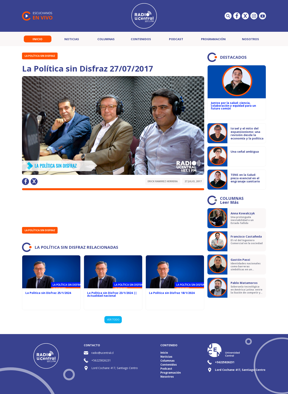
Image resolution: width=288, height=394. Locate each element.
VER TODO (113, 319)
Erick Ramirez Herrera (163, 181)
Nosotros (250, 39)
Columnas (106, 39)
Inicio (37, 39)
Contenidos (141, 39)
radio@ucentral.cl (102, 353)
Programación (213, 39)
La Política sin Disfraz (40, 56)
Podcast (176, 39)
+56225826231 (101, 360)
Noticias (71, 39)
